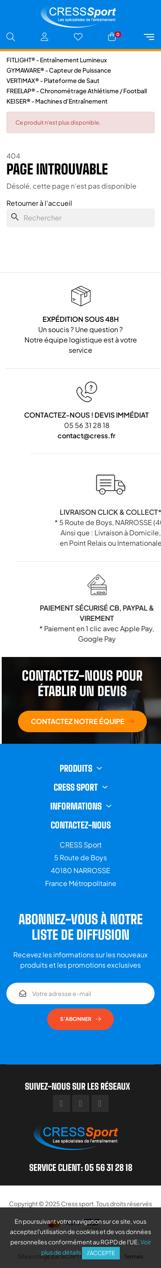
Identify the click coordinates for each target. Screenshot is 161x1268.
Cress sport (77, 1203)
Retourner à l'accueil (39, 203)
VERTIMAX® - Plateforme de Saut (53, 80)
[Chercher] (80, 217)
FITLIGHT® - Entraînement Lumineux (56, 60)
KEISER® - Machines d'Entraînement (57, 101)
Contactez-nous (81, 825)
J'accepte (101, 1253)
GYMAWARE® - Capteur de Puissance (58, 70)
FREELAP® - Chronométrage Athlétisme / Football (76, 91)
